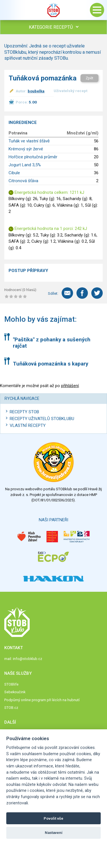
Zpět (89, 78)
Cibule (14, 172)
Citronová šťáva (23, 180)
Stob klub (53, 10)
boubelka (36, 91)
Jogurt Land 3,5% (25, 164)
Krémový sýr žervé (26, 148)
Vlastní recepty (28, 425)
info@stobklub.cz (27, 659)
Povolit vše (53, 818)
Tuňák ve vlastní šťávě (29, 141)
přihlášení (70, 385)
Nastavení (53, 833)
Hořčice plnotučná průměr (33, 156)
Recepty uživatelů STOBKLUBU (42, 418)
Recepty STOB (24, 411)
